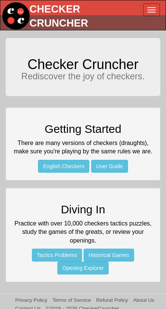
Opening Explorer (83, 268)
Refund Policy (112, 300)
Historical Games (109, 255)
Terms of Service (71, 300)
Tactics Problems (57, 255)
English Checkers (63, 166)
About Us (144, 300)
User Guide (109, 166)
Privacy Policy (31, 300)
